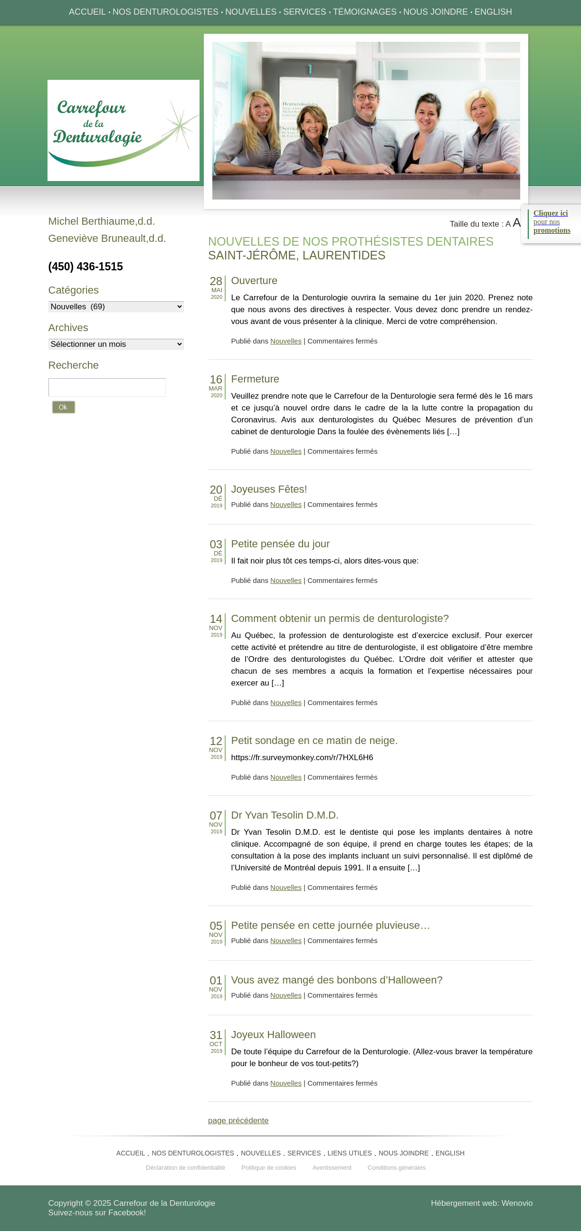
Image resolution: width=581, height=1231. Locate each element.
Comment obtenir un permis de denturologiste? (340, 618)
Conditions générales (397, 1167)
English (493, 12)
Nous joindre (435, 12)
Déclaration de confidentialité (185, 1167)
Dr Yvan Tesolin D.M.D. (285, 815)
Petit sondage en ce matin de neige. (314, 740)
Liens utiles (350, 1153)
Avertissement (332, 1167)
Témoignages (365, 12)
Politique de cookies (268, 1167)
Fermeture (255, 379)
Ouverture (254, 280)
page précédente (238, 1120)
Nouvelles (250, 12)
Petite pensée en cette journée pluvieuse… (331, 925)
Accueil (87, 12)
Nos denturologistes (166, 12)
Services (304, 12)
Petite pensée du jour (280, 544)
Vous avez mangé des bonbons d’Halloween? (337, 980)
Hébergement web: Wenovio (482, 1203)
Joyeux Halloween (273, 1034)
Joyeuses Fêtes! (269, 489)
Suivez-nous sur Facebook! (97, 1212)
